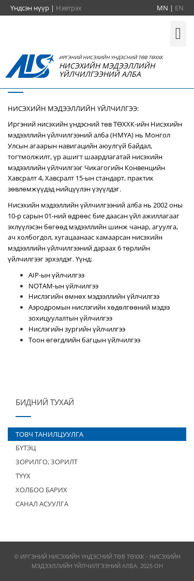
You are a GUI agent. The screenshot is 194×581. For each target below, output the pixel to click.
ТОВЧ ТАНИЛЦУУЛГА (49, 434)
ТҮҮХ (23, 475)
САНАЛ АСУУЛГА (42, 503)
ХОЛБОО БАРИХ (41, 489)
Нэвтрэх (69, 7)
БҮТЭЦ (26, 447)
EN (179, 7)
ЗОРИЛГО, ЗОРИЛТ (47, 461)
